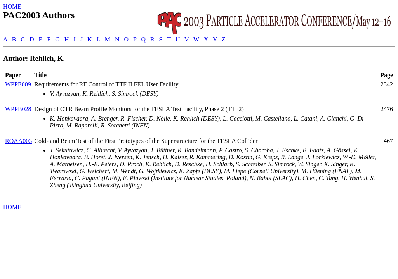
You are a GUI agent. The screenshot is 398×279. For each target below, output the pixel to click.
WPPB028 (18, 109)
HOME (12, 6)
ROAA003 (18, 141)
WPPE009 (18, 84)
